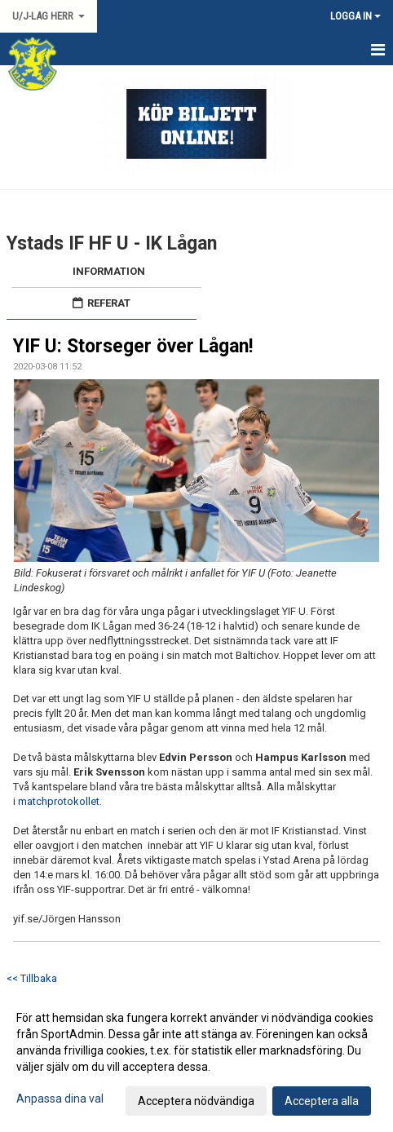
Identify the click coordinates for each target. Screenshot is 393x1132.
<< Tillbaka (32, 978)
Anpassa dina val (60, 1098)
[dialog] (196, 1058)
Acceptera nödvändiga (196, 1101)
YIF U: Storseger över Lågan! (133, 346)
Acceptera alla (322, 1101)
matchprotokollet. (61, 801)
